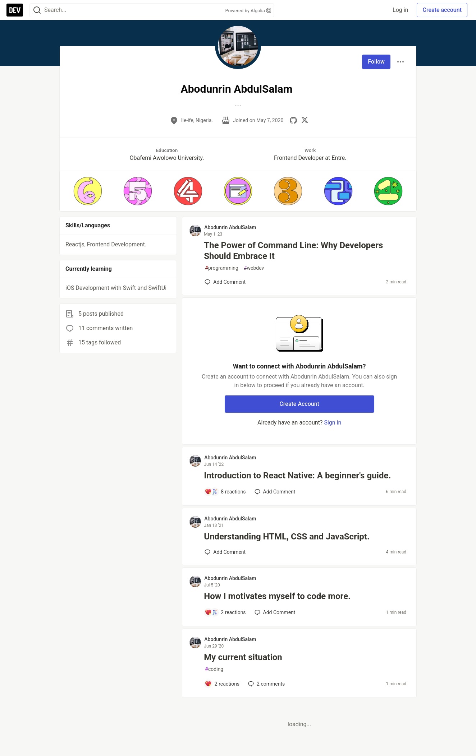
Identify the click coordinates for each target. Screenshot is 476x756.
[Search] (37, 10)
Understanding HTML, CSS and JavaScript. (287, 537)
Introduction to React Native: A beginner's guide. (297, 475)
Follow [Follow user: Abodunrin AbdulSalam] (376, 61)
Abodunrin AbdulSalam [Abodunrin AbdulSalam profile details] (230, 227)
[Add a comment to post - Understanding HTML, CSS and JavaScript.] (225, 552)
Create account (442, 9)
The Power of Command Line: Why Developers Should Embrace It (293, 250)
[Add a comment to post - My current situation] (222, 683)
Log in (400, 9)
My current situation (243, 657)
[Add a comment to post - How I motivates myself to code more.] (225, 612)
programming (221, 268)
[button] (87, 191)
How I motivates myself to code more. (277, 596)
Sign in (332, 422)
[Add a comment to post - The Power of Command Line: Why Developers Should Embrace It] (225, 282)
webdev (254, 268)
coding (214, 669)
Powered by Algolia (248, 10)
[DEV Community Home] (15, 10)
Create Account (299, 403)
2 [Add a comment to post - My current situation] (266, 684)
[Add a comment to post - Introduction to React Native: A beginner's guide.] (225, 491)
